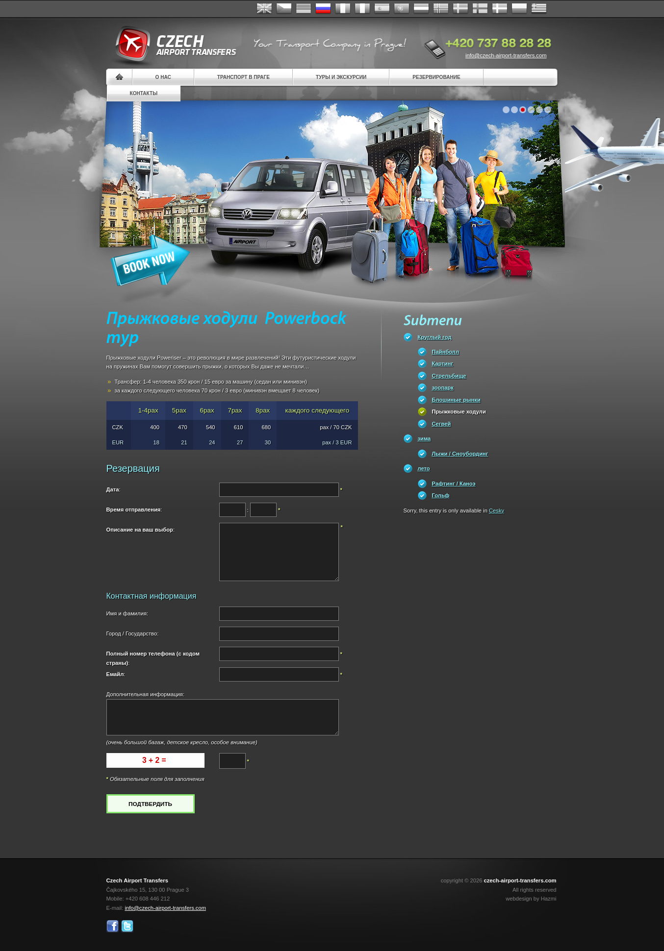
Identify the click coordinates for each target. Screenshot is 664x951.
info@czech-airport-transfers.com (506, 55)
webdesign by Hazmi (531, 899)
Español (382, 8)
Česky (284, 8)
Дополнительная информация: (145, 694)
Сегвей (441, 424)
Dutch (421, 8)
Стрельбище (449, 376)
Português (401, 8)
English (264, 8)
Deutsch (303, 8)
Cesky (496, 510)
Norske (441, 8)
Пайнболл (446, 352)
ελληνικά (539, 8)
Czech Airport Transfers (171, 44)
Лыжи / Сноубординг (460, 454)
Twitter (127, 926)
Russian (323, 8)
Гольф (441, 495)
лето (424, 468)
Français (343, 8)
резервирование (436, 77)
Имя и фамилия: (127, 613)
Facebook (112, 926)
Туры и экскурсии (341, 77)
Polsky (519, 8)
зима (424, 438)
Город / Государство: (132, 633)
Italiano (362, 8)
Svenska (460, 8)
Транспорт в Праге (243, 77)
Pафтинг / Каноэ (454, 484)
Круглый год (435, 337)
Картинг (443, 363)
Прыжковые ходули (459, 412)
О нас (163, 77)
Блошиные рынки (456, 400)
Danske (500, 8)
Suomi (480, 8)
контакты (144, 93)
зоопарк (443, 387)
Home (119, 77)
